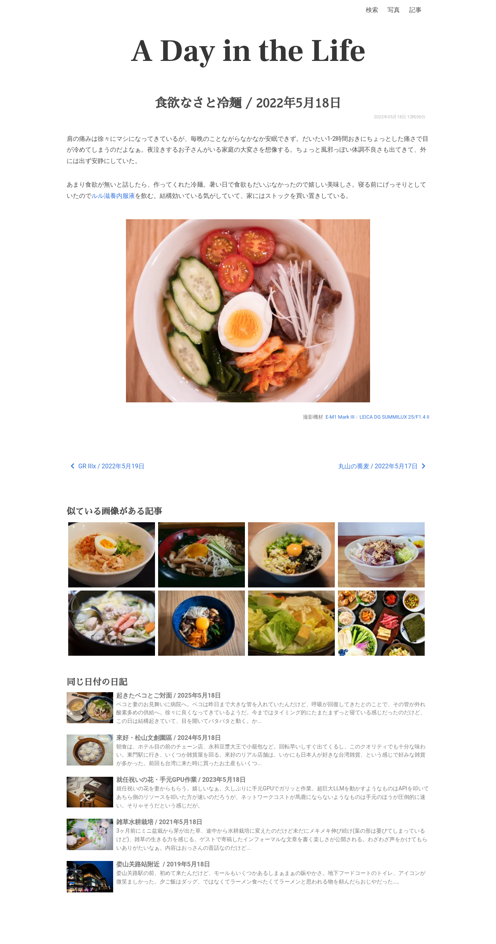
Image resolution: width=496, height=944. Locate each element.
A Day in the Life (248, 51)
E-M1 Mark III (340, 417)
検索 (372, 10)
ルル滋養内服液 (113, 195)
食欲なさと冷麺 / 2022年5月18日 (248, 103)
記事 (415, 10)
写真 (394, 10)
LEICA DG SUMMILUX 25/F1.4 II (394, 417)
